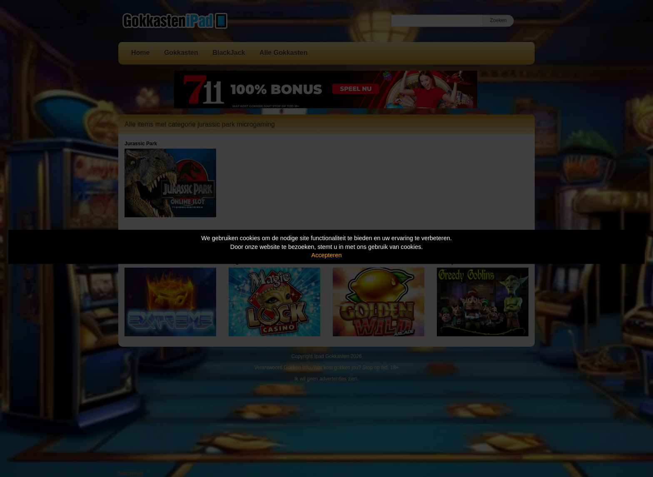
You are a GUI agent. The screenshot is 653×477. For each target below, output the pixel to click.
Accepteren (327, 255)
